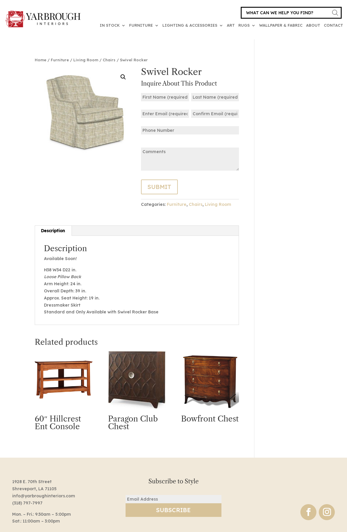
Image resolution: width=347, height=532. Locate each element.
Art (231, 25)
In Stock (110, 25)
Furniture (141, 25)
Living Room (85, 59)
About (313, 25)
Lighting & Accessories (189, 25)
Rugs (244, 25)
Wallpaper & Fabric (280, 25)
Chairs (109, 59)
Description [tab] (53, 230)
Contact (333, 25)
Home (40, 59)
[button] (123, 77)
